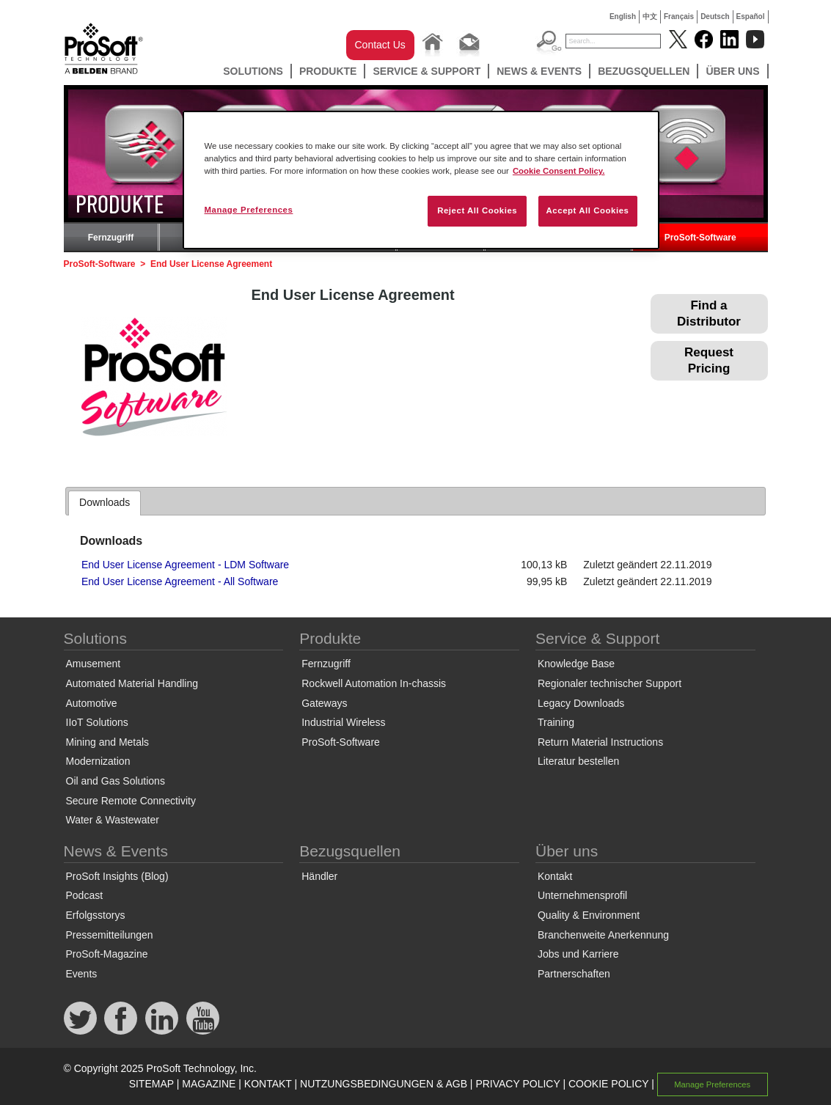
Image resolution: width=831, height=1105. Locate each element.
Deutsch (714, 16)
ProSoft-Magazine (107, 954)
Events (82, 974)
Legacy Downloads (581, 703)
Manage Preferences (712, 1084)
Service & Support (426, 71)
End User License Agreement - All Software (179, 581)
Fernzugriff (111, 237)
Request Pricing (708, 360)
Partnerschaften (574, 974)
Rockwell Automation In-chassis (373, 683)
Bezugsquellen (643, 71)
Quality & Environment (589, 915)
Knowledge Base (576, 663)
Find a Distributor (709, 313)
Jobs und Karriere (578, 954)
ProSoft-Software (700, 237)
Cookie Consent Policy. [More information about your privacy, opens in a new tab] (559, 170)
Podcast (84, 895)
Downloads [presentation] (104, 502)
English (622, 16)
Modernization (98, 761)
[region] (421, 180)
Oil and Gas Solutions (115, 781)
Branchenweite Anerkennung (603, 935)
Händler (319, 876)
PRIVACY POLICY (517, 1084)
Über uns (732, 71)
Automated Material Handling (132, 683)
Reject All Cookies (477, 210)
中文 (650, 16)
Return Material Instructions (600, 742)
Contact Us (380, 45)
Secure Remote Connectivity (131, 801)
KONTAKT (268, 1084)
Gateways (324, 703)
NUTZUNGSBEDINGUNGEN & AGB (383, 1084)
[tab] (104, 503)
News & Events (539, 71)
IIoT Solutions (97, 722)
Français (679, 16)
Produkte (328, 71)
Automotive (91, 703)
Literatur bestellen (578, 761)
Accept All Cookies (587, 210)
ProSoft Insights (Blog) (117, 876)
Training (556, 722)
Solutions (253, 71)
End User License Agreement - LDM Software (185, 564)
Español (750, 16)
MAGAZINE (208, 1084)
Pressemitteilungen (109, 935)
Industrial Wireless (343, 722)
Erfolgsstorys (95, 915)
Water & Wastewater (112, 820)
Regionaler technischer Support (609, 683)
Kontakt (555, 876)
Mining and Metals (108, 742)
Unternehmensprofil (582, 895)
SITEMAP (151, 1084)
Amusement (93, 663)
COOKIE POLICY (608, 1084)
